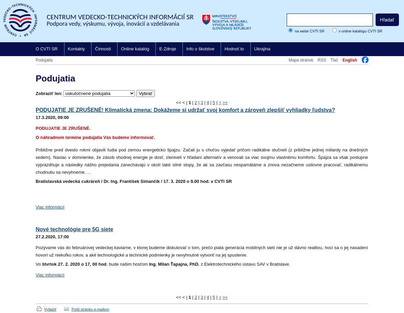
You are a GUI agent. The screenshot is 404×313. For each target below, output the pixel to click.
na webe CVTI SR (310, 31)
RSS (322, 60)
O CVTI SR (47, 48)
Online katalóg (135, 48)
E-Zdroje (167, 48)
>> (225, 102)
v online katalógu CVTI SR (360, 31)
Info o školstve (200, 48)
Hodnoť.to (234, 48)
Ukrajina (262, 48)
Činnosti (103, 48)
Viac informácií (50, 207)
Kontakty (76, 48)
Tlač (334, 60)
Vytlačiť (50, 309)
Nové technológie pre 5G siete (74, 229)
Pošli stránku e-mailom (90, 309)
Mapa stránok (301, 60)
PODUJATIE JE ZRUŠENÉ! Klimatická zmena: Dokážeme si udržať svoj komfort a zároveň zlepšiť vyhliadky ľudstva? (185, 110)
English (349, 60)
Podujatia (44, 60)
